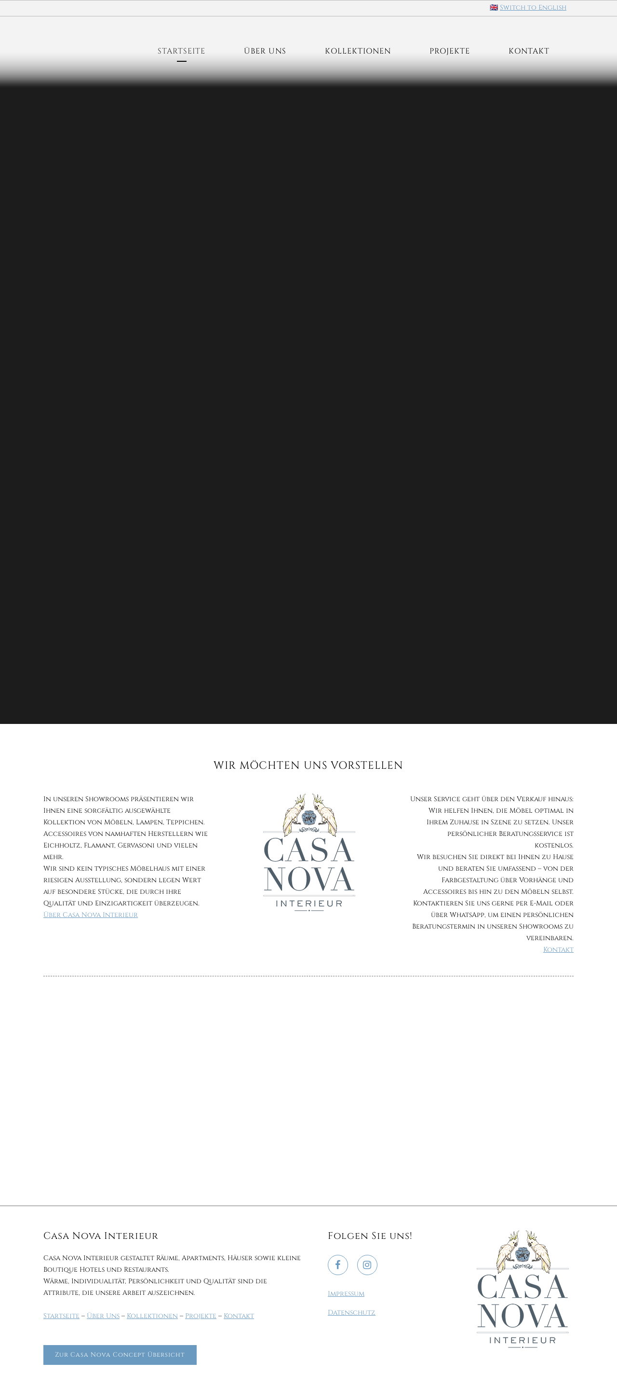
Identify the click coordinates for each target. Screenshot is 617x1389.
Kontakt (558, 949)
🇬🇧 (494, 7)
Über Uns (103, 1315)
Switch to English (533, 7)
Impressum (346, 1293)
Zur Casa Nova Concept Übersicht (120, 1354)
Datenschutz (352, 1312)
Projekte (200, 1315)
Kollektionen (152, 1315)
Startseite (61, 1315)
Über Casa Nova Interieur (90, 914)
